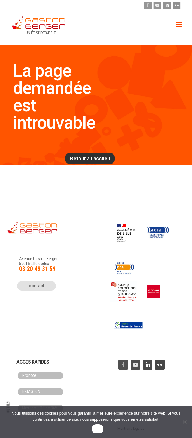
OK (97, 429)
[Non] (184, 422)
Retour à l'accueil (90, 158)
